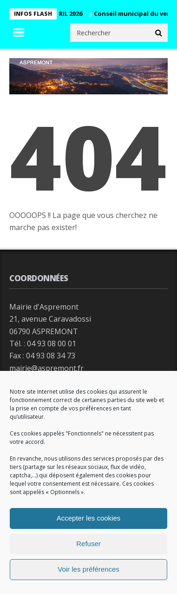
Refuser (88, 544)
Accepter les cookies (89, 518)
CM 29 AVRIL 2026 (60, 13)
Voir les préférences (88, 569)
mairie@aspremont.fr (46, 368)
